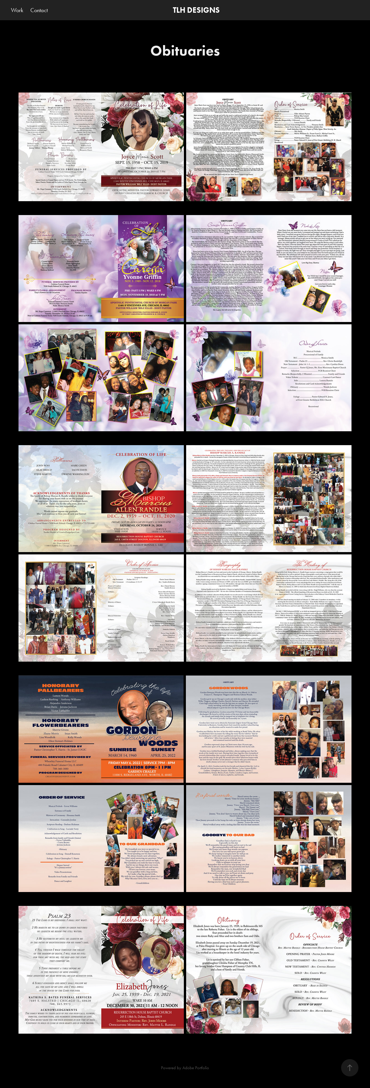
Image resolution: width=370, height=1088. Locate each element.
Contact (39, 10)
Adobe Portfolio (195, 1067)
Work (17, 10)
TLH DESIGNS (196, 10)
